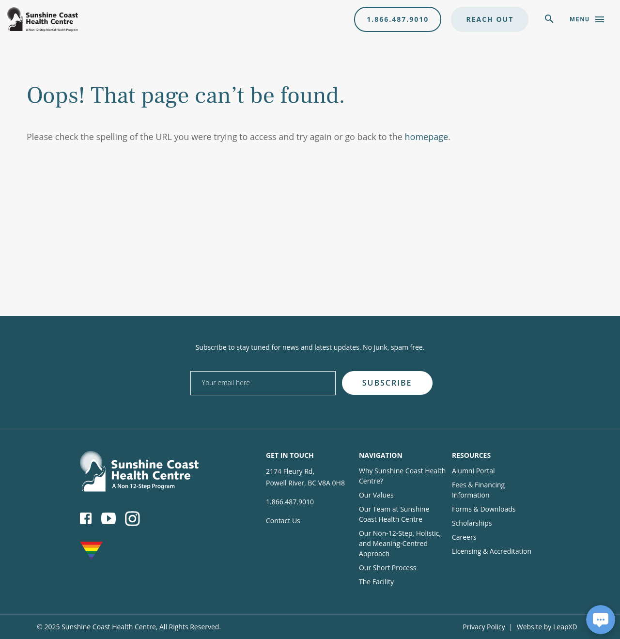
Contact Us (283, 520)
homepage (427, 136)
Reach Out (489, 19)
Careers (464, 537)
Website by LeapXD (547, 626)
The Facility (376, 581)
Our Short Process (387, 567)
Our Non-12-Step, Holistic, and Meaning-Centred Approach (400, 543)
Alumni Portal (473, 470)
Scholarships (472, 523)
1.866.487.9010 (398, 19)
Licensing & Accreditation (491, 551)
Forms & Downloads (483, 509)
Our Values (376, 494)
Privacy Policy (484, 626)
